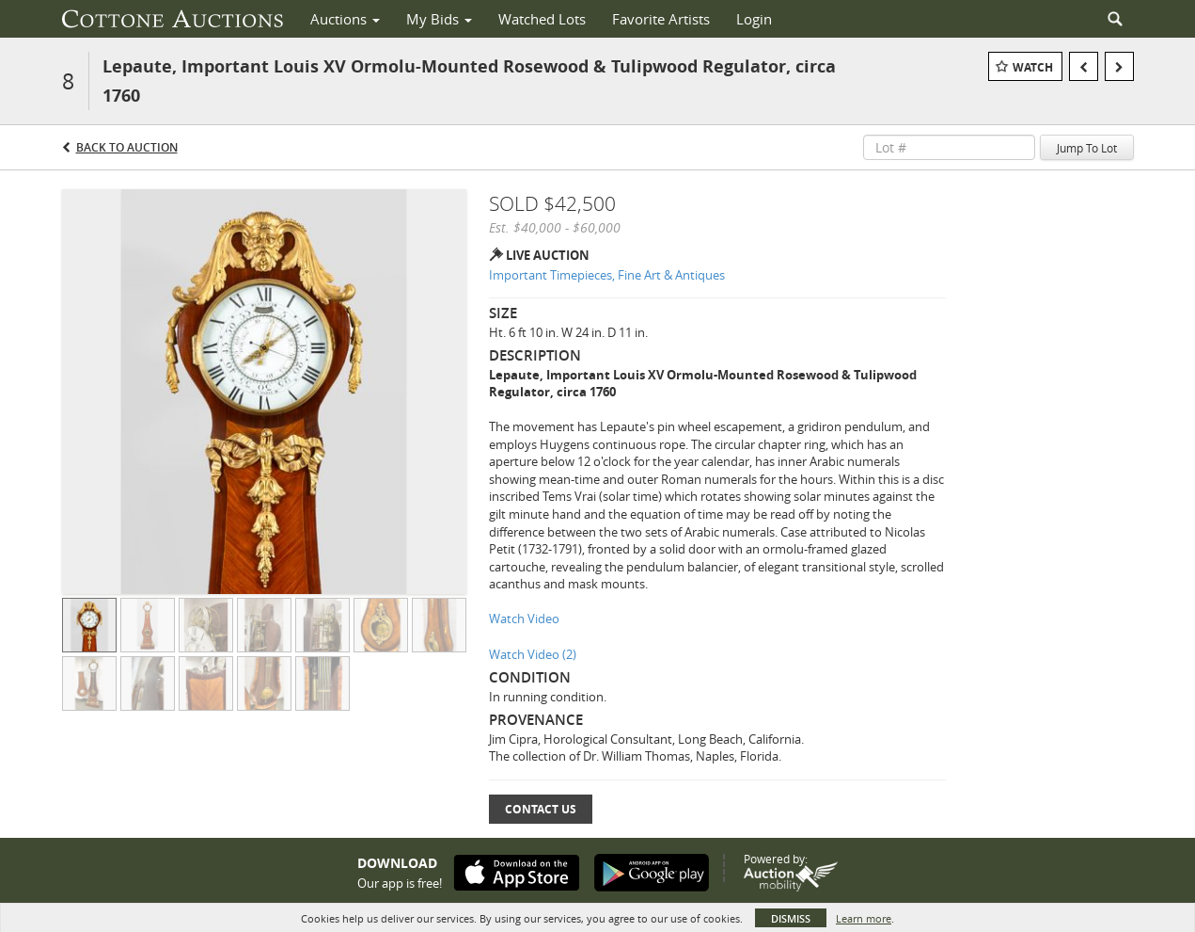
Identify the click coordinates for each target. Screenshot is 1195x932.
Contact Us (540, 809)
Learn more (863, 918)
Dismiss (790, 918)
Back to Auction (127, 147)
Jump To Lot (1087, 147)
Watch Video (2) (532, 654)
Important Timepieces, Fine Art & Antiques (607, 274)
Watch (1033, 67)
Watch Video (524, 618)
